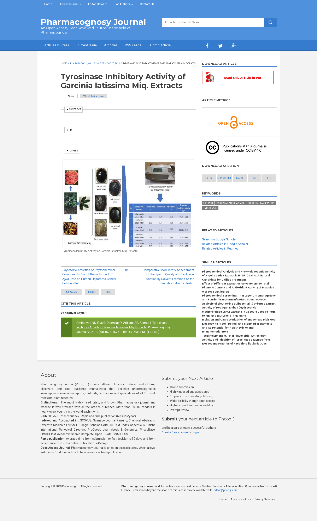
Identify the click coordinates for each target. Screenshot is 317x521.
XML (120, 292)
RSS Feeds (140, 45)
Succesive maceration (261, 212)
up (127, 270)
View (73, 96)
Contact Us (147, 4)
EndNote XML (235, 178)
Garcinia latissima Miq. (230, 212)
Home (48, 4)
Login (195, 447)
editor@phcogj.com (226, 505)
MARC (257, 178)
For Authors (122, 4)
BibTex (95, 292)
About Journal (69, 4)
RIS (212, 187)
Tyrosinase (210, 217)
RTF (235, 187)
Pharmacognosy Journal (93, 22)
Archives (116, 45)
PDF (143, 332)
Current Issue (90, 45)
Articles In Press (57, 45)
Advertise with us (241, 514)
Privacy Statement (266, 514)
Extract (208, 212)
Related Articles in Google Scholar (225, 253)
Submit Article (167, 45)
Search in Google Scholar (219, 249)
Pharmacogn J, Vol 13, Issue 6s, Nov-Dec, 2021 (95, 63)
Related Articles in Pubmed (220, 258)
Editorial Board (97, 4)
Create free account (175, 447)
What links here (94, 96)
